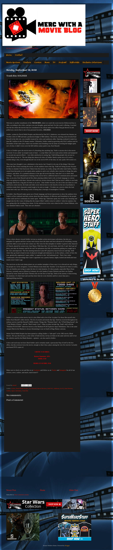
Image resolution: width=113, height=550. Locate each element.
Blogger (67, 545)
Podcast (62, 62)
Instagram (62, 370)
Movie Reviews (13, 62)
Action (13, 388)
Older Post (73, 490)
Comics (37, 62)
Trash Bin (25, 391)
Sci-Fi (62, 388)
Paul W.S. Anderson (53, 388)
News (47, 62)
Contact (18, 55)
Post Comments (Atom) (21, 494)
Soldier (8, 391)
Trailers (27, 62)
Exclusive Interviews (92, 62)
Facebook (37, 370)
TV (54, 62)
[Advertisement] (42, 470)
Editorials (74, 62)
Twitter (54, 370)
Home (9, 55)
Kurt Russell (33, 388)
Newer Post (11, 490)
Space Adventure (16, 391)
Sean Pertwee (68, 388)
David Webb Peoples (22, 388)
